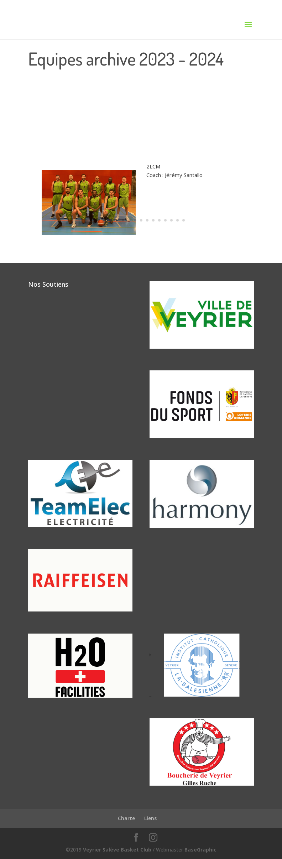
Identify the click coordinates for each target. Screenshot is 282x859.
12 (165, 220)
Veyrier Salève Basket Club (117, 849)
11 (159, 220)
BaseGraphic (200, 849)
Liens (150, 818)
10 (153, 220)
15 (183, 220)
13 (171, 220)
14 (177, 220)
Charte (126, 818)
